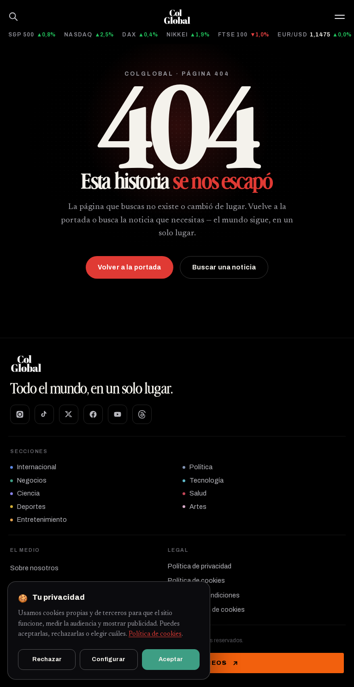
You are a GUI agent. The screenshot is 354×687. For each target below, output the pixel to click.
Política (197, 467)
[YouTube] (117, 414)
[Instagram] (20, 414)
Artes (194, 506)
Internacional (33, 467)
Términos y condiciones (204, 595)
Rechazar (47, 659)
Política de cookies (196, 580)
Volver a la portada (129, 267)
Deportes (28, 506)
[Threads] (142, 414)
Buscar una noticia (224, 267)
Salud (194, 493)
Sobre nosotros (34, 568)
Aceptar (171, 659)
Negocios (28, 480)
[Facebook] (93, 414)
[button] (340, 17)
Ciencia (25, 493)
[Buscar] (13, 17)
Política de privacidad (199, 566)
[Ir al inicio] (177, 16)
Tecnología (203, 480)
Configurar (108, 659)
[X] (68, 414)
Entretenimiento (38, 519)
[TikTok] (44, 414)
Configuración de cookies (206, 609)
